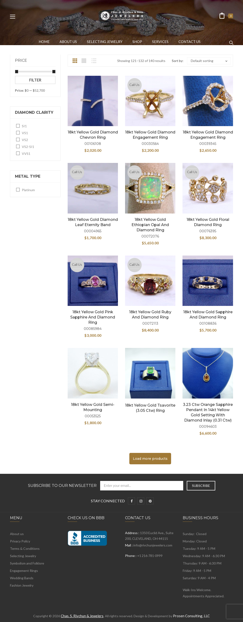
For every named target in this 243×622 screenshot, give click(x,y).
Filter (35, 80)
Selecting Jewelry (23, 556)
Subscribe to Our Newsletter (62, 486)
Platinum (28, 190)
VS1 (25, 133)
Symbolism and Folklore (27, 563)
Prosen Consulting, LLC (191, 616)
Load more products (150, 458)
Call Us (134, 85)
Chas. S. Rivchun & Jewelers (82, 616)
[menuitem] (44, 41)
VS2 (25, 140)
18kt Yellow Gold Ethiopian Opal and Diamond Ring (150, 224)
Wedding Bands (21, 578)
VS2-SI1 (28, 147)
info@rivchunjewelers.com (152, 545)
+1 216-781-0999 (149, 556)
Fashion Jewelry (21, 585)
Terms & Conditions (25, 548)
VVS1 (26, 154)
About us (17, 534)
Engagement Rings (24, 571)
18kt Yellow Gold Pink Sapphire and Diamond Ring (92, 317)
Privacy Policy (20, 541)
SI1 (24, 126)
